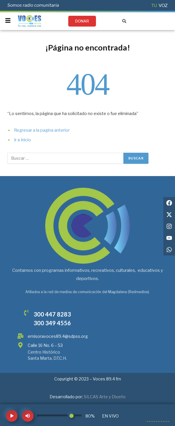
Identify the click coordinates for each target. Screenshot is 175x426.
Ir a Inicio (22, 139)
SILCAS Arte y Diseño (105, 396)
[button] (124, 21)
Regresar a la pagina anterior (42, 130)
